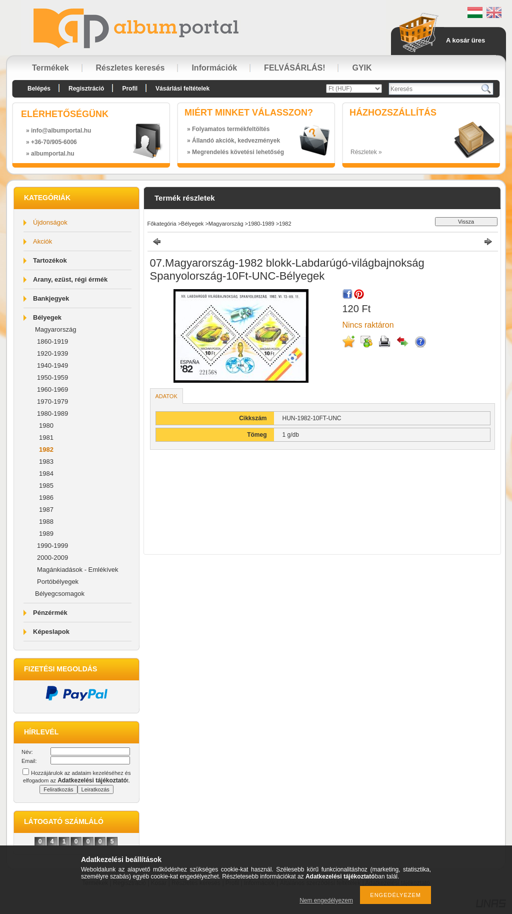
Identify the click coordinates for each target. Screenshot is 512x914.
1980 (46, 425)
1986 (46, 497)
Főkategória (162, 224)
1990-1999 (52, 545)
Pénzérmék (50, 612)
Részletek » (366, 152)
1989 (46, 533)
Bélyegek (47, 317)
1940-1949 (52, 365)
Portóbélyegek (57, 581)
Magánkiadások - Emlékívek (77, 569)
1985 (46, 485)
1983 (46, 461)
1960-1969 (52, 389)
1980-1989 (52, 413)
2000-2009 (52, 557)
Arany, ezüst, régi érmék (70, 279)
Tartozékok (50, 260)
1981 (46, 437)
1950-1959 (52, 377)
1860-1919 (52, 341)
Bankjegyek (51, 298)
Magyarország (55, 329)
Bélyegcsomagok (59, 593)
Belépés (39, 88)
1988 (46, 521)
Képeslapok (51, 631)
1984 (46, 473)
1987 (46, 509)
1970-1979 (52, 401)
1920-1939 (52, 353)
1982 (46, 449)
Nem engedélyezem (326, 900)
